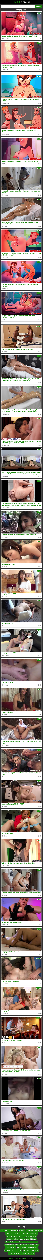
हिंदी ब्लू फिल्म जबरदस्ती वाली (34, 1230)
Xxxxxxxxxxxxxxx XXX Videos (29, 1245)
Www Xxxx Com (12, 1236)
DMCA (21, 1258)
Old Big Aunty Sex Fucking (29, 1233)
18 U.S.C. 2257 (29, 1258)
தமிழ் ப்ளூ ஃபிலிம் (12, 1239)
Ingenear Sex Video (28, 1253)
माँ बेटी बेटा (22, 1230)
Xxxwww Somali (11, 1247)
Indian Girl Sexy (31, 1236)
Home (11, 1258)
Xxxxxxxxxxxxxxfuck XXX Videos (27, 1247)
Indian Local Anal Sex (12, 1233)
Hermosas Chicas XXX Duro (13, 1250)
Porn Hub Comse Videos (31, 1250)
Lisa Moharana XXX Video (28, 1239)
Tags (16, 1258)
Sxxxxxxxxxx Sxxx (14, 1253)
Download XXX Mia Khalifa (9, 1230)
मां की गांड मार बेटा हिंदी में (11, 1245)
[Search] (18, 6)
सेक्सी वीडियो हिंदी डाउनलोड (13, 1242)
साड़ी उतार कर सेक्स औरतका (29, 1242)
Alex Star (21, 1236)
